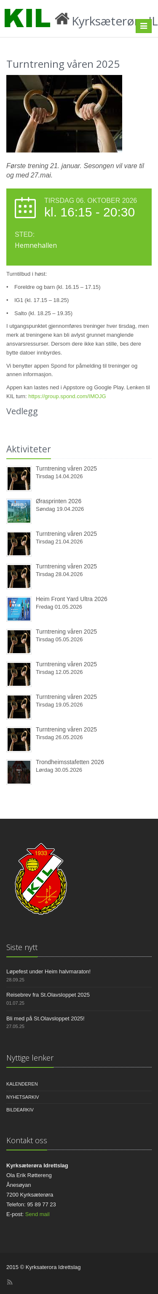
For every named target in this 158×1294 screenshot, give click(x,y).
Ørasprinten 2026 (58, 501)
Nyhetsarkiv (22, 1097)
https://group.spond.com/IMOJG (67, 396)
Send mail (37, 1214)
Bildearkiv (20, 1109)
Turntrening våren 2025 (66, 468)
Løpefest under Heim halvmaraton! (48, 971)
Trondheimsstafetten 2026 (70, 762)
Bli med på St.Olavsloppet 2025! (45, 1018)
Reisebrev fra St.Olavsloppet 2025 (48, 995)
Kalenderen (22, 1083)
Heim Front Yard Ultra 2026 (71, 599)
